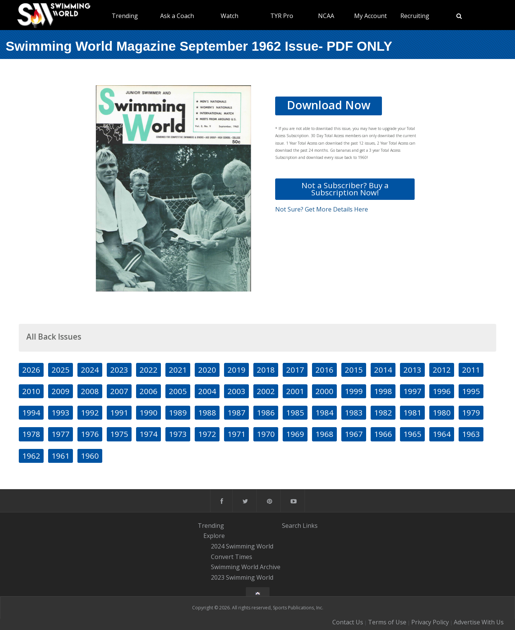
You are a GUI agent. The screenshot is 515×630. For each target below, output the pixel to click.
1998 (383, 391)
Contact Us (347, 622)
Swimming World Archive (245, 567)
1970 (266, 434)
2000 (324, 391)
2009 (61, 391)
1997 (412, 391)
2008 (90, 391)
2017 (295, 369)
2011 (471, 369)
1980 (442, 412)
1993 (61, 412)
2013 (412, 369)
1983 (354, 412)
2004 (207, 391)
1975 (119, 434)
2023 (119, 369)
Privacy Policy (430, 622)
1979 (471, 412)
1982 (383, 412)
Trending (125, 16)
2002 (266, 391)
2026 (31, 369)
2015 (354, 369)
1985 (295, 412)
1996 (442, 391)
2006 (148, 391)
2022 (148, 369)
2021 (178, 369)
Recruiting (414, 16)
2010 (31, 391)
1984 (324, 412)
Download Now (328, 105)
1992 (90, 412)
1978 (31, 434)
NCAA (326, 16)
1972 (207, 434)
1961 (61, 455)
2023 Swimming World (242, 577)
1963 (471, 434)
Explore (214, 536)
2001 (295, 391)
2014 (383, 369)
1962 (31, 455)
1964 (442, 434)
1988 (207, 412)
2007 (119, 391)
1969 (295, 434)
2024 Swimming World (242, 546)
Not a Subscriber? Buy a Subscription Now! (345, 189)
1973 (178, 434)
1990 (148, 412)
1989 (178, 412)
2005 (178, 391)
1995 (471, 391)
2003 (236, 391)
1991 (119, 412)
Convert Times (231, 557)
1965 (412, 434)
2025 (61, 369)
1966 (383, 434)
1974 (148, 434)
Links (310, 525)
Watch (229, 16)
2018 (266, 369)
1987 (236, 412)
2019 (236, 369)
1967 (354, 434)
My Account (370, 16)
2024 (90, 369)
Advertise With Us (479, 622)
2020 (207, 369)
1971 (236, 434)
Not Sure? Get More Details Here (321, 209)
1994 (31, 412)
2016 (324, 369)
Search (291, 525)
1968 (324, 434)
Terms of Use (387, 622)
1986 (266, 412)
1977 (61, 434)
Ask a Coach (177, 16)
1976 (90, 434)
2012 (442, 369)
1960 (90, 455)
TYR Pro (281, 16)
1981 (412, 412)
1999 (354, 391)
